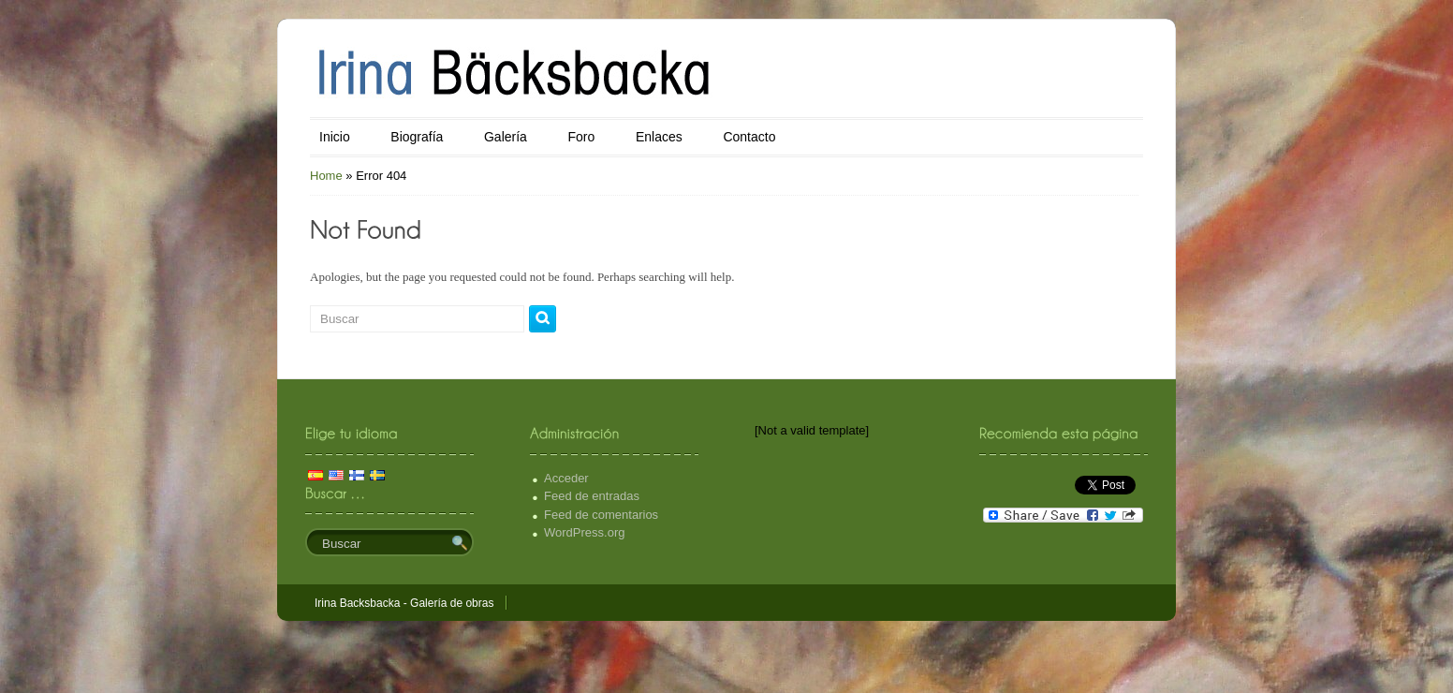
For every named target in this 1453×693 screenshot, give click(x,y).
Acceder (566, 478)
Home (326, 176)
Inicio (334, 136)
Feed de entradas (591, 496)
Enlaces (659, 136)
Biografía (416, 136)
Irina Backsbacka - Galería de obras (404, 603)
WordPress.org (584, 532)
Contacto (749, 136)
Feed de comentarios (601, 515)
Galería (505, 136)
